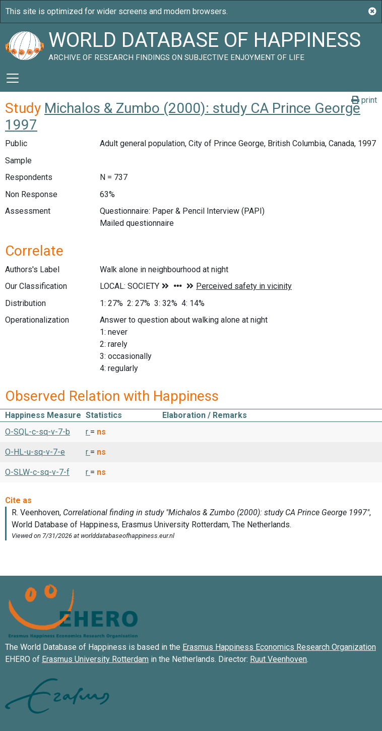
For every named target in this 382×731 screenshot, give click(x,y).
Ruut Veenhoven (278, 659)
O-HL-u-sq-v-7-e (35, 452)
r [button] (88, 432)
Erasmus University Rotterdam (95, 659)
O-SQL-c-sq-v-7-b (37, 432)
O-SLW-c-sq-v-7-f (37, 472)
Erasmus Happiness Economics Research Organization (279, 647)
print (364, 100)
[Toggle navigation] (12, 78)
